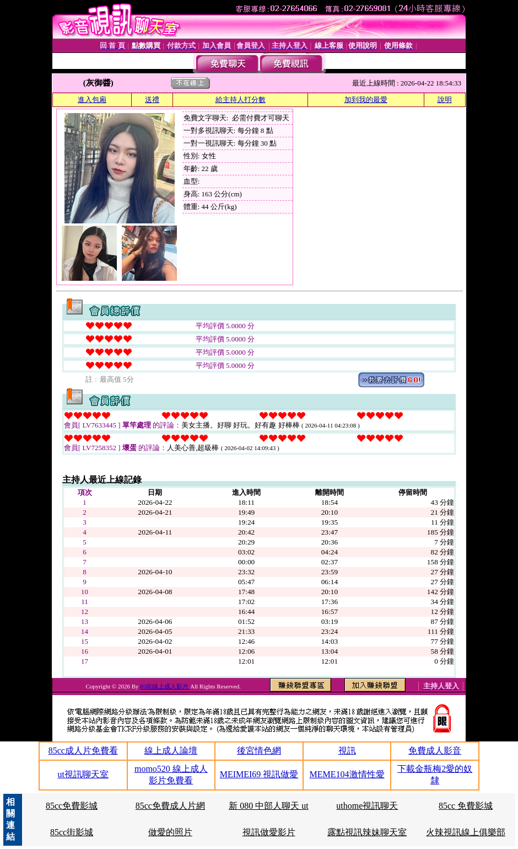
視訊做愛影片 (268, 832)
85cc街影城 (71, 832)
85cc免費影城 (72, 805)
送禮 (152, 99)
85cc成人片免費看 (83, 750)
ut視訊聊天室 (83, 774)
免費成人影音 (434, 750)
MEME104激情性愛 (347, 774)
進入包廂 (92, 99)
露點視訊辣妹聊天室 (367, 832)
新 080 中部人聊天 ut (268, 805)
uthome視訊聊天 (367, 805)
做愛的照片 (170, 832)
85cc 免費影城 (466, 805)
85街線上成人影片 (165, 686)
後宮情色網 (259, 750)
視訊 (347, 750)
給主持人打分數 (240, 99)
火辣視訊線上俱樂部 (465, 832)
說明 (445, 99)
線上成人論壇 (170, 750)
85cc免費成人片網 (170, 805)
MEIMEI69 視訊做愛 (259, 774)
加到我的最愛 (365, 99)
